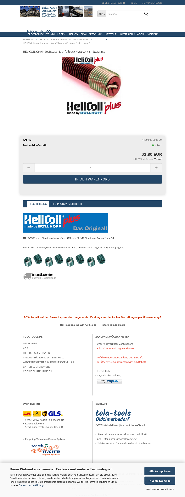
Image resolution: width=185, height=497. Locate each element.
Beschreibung (38, 203)
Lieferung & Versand (36, 352)
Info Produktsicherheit (66, 203)
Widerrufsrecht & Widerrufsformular (48, 362)
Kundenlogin (152, 2)
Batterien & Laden (132, 34)
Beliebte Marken (113, 2)
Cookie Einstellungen (37, 371)
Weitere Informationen (160, 489)
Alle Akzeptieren (160, 471)
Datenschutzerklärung (31, 485)
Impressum (30, 343)
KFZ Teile (110, 34)
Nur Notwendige (160, 480)
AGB (25, 348)
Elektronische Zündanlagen (46, 34)
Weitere (153, 34)
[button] (29, 167)
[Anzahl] (92, 167)
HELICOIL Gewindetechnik (85, 34)
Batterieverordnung (37, 366)
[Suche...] (101, 13)
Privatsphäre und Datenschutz (43, 357)
